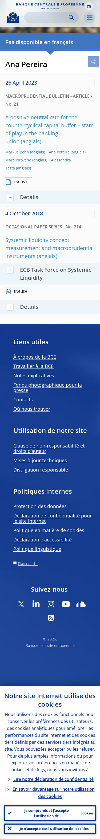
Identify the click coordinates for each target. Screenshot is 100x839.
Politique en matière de (48, 530)
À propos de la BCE (34, 357)
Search (71, 17)
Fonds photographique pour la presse (47, 387)
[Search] (47, 17)
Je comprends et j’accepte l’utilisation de (59, 813)
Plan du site (28, 563)
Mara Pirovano (18, 160)
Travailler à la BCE (33, 366)
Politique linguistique (37, 549)
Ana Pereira (59, 152)
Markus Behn (17, 152)
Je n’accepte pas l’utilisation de (54, 828)
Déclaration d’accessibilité (42, 539)
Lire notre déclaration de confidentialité (53, 779)
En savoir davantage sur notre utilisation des (54, 792)
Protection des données (40, 506)
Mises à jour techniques (40, 460)
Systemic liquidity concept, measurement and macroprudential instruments (49, 248)
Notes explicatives (33, 375)
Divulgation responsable (40, 469)
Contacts (23, 399)
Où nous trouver (31, 409)
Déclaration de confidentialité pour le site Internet (52, 518)
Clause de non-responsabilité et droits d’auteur (49, 448)
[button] (89, 6)
